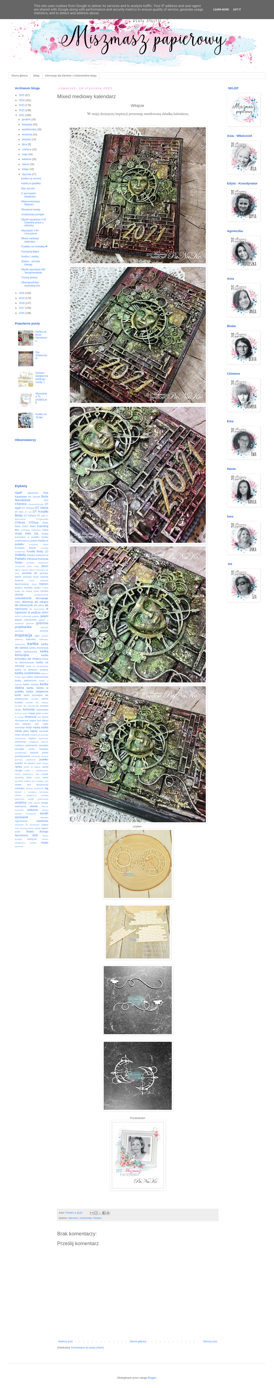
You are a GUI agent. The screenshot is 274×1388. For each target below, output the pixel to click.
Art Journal (34, 496)
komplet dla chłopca (37, 702)
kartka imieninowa (38, 648)
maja (25, 154)
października (29, 129)
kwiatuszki (31, 716)
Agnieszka (33, 493)
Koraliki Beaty (35, 551)
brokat (45, 588)
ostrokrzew (20, 741)
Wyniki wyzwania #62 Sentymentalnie (33, 271)
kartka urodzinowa (27, 673)
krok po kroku (21, 713)
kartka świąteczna (37, 691)
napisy (34, 731)
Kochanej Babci (30, 251)
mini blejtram (23, 724)
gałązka (35, 616)
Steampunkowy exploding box (30, 284)
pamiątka (43, 745)
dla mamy (39, 605)
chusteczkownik (41, 595)
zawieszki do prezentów (27, 825)
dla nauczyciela (36, 609)
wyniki (44, 813)
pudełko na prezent (25, 763)
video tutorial (34, 803)
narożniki (43, 731)
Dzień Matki (28, 526)
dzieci (45, 612)
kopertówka (42, 709)
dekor (18, 602)
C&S (46, 500)
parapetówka (21, 752)
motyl (29, 727)
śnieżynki (32, 839)
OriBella (20, 555)
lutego (26, 169)
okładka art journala (39, 735)
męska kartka (40, 727)
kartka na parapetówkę (37, 666)
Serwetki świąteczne (37, 562)
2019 (22, 298)
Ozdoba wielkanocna (37, 555)
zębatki (37, 828)
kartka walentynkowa (37, 677)
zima (17, 828)
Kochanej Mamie (25, 548)
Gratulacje (25, 530)
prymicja (19, 760)
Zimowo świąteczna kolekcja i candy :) (41, 377)
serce (45, 777)
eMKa (17, 616)
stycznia (27, 174)
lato (39, 717)
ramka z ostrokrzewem (36, 770)
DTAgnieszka (42, 519)
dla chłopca (41, 601)
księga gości (34, 713)
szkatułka (19, 788)
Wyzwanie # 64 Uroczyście (29, 232)
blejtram (43, 584)
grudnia (26, 119)
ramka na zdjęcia (31, 767)
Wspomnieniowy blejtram (30, 203)
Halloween (36, 530)
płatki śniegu (42, 763)
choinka (44, 591)
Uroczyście (20, 566)
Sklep (36, 75)
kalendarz (73, 1218)
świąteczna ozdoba (25, 843)
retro (37, 774)
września (27, 134)
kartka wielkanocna (25, 680)
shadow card (42, 781)
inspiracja (23, 635)
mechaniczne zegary (25, 720)
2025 (22, 95)
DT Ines (19, 511)
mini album (42, 720)
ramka (18, 766)
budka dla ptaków (23, 591)
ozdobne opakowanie (26, 745)
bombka (28, 587)
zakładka (44, 817)
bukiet (36, 591)
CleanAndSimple (35, 504)
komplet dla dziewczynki (27, 706)
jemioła (45, 636)
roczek (44, 774)
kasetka (34, 699)
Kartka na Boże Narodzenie (41, 336)
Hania (45, 530)
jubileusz (19, 639)
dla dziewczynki (24, 605)
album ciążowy (21, 570)
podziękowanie (22, 756)
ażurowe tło (29, 573)
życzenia (19, 846)
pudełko (43, 759)
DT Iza (28, 512)
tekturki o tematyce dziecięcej (31, 792)
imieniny (44, 630)
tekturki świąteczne (26, 795)
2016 (22, 313)
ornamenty (43, 738)
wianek (34, 806)
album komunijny (37, 570)
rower (37, 777)
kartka (32, 643)
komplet (19, 702)
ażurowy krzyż (31, 577)
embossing (26, 616)
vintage (44, 802)
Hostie (18, 533)
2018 (22, 303)
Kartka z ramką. (30, 256)
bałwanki (44, 580)
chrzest (19, 594)
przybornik (30, 760)
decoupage (42, 598)
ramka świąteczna (24, 774)
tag (46, 788)
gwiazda (44, 627)
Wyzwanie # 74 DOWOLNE (41, 398)
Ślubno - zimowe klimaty (30, 263)
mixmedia (20, 727)
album (44, 566)
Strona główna (19, 75)
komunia (29, 709)
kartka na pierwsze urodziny (31, 669)
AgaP (18, 492)
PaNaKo (97, 1218)
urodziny (20, 802)
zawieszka (42, 820)
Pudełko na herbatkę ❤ (34, 246)
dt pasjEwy (34, 612)
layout (45, 717)
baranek (19, 580)
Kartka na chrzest (31, 178)
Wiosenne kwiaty (30, 209)
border (37, 587)
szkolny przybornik (34, 788)
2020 (22, 293)
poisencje (35, 756)
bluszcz (19, 587)
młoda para (21, 731)
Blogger (152, 1377)
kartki (18, 695)
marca (26, 164)
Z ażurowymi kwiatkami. (28, 195)
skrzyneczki (42, 784)
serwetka (19, 781)
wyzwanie (21, 817)
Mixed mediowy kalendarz (30, 240)
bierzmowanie (22, 584)
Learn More (221, 9)
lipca (25, 144)
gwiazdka (19, 631)
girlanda (30, 623)
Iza (36, 533)
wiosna (45, 810)
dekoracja (27, 601)
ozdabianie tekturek (38, 742)
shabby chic (29, 781)
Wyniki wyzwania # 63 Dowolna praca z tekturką (33, 222)
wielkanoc (32, 809)
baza (32, 580)
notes (17, 734)
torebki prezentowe (38, 799)
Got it (237, 9)
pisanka (34, 752)
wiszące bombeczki (25, 813)
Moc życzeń (28, 188)
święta (44, 842)
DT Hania (41, 507)
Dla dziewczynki (41, 355)
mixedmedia (86, 1218)
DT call (41, 515)
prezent (44, 756)
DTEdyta (34, 522)
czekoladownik (23, 598)
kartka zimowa (30, 684)
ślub (35, 835)
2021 (22, 115)
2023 (22, 105)
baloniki (44, 577)
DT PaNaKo (30, 515)
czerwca (27, 149)
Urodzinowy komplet (32, 214)
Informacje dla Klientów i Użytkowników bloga (71, 75)
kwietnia (27, 159)
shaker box (23, 784)
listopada (27, 124)
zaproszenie (21, 821)
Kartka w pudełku (31, 183)
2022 (22, 110)
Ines (28, 533)
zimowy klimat (26, 828)
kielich (45, 699)
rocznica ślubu (23, 777)
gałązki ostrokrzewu (26, 619)
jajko (37, 635)
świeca (45, 839)
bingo (34, 584)
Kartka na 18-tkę (40, 416)
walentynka (20, 806)
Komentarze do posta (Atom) (87, 1347)
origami (32, 738)
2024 (22, 100)
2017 (22, 307)
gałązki (44, 616)
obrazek (25, 734)
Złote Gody (33, 566)
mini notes (41, 724)
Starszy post (210, 1341)
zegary (44, 824)
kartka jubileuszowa (26, 651)
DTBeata (20, 522)
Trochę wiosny (29, 277)
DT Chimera (28, 508)
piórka (45, 752)
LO (46, 551)
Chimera (20, 504)
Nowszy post (65, 1341)
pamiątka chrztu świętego (31, 749)
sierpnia (26, 139)
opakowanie (20, 738)
